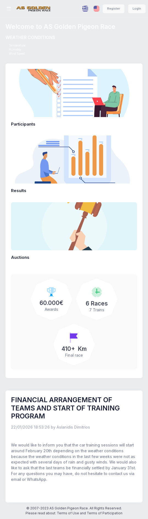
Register (113, 8)
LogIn (137, 8)
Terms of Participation (104, 513)
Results (18, 190)
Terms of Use (68, 513)
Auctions (20, 257)
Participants (23, 124)
